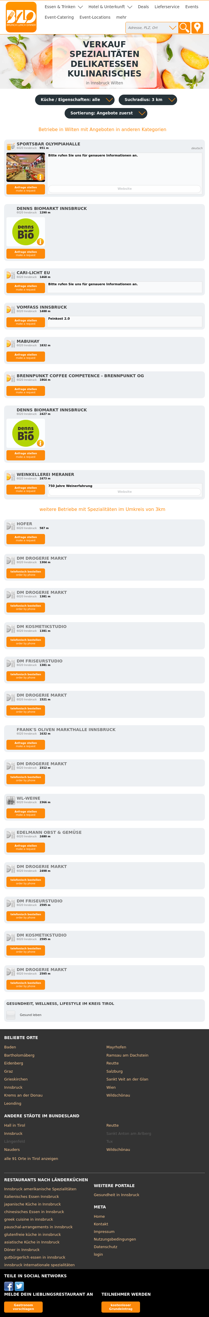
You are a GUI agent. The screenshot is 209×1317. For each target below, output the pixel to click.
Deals (143, 7)
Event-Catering (59, 17)
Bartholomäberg (19, 1055)
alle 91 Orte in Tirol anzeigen (31, 1158)
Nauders (12, 1149)
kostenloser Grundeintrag (120, 1307)
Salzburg (114, 1071)
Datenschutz (105, 1247)
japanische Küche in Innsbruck (32, 1204)
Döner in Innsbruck (21, 1250)
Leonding (12, 1103)
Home (99, 1216)
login (98, 1254)
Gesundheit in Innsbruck (116, 1195)
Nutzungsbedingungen (115, 1239)
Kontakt (101, 1224)
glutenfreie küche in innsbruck (32, 1234)
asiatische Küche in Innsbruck (31, 1242)
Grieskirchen (15, 1079)
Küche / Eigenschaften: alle (70, 100)
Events (191, 7)
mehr (121, 17)
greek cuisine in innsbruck (28, 1219)
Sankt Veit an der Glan (127, 1079)
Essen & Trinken (60, 7)
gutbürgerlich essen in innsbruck (34, 1257)
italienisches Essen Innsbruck (31, 1196)
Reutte (112, 1063)
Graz (8, 1071)
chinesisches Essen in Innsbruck (34, 1212)
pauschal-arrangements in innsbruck (38, 1227)
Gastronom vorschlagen (23, 1307)
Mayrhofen (116, 1047)
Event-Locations (95, 17)
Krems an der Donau (23, 1095)
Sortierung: (101, 113)
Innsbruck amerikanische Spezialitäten (40, 1189)
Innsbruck (13, 1087)
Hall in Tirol (14, 1125)
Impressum (104, 1231)
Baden (10, 1047)
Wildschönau (118, 1095)
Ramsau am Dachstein (127, 1055)
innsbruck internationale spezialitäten (39, 1265)
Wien (111, 1087)
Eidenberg (13, 1063)
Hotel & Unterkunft (107, 7)
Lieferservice (167, 7)
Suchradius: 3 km (143, 100)
